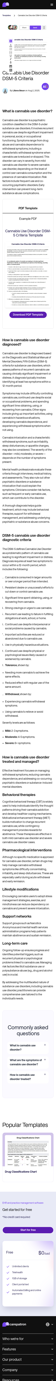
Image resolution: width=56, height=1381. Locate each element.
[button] (51, 5)
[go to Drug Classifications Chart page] (28, 1149)
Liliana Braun (19, 91)
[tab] (28, 208)
